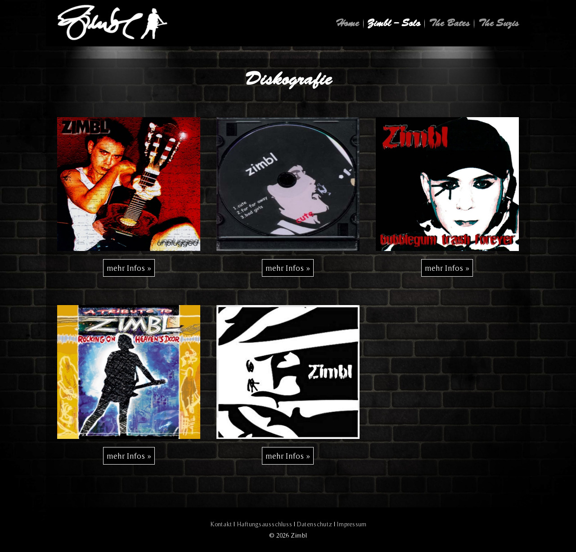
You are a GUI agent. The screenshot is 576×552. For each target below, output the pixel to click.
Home (347, 23)
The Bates (449, 23)
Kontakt (221, 524)
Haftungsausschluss (264, 524)
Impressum (351, 524)
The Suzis (498, 23)
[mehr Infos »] (129, 268)
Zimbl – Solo (394, 23)
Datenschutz (314, 524)
